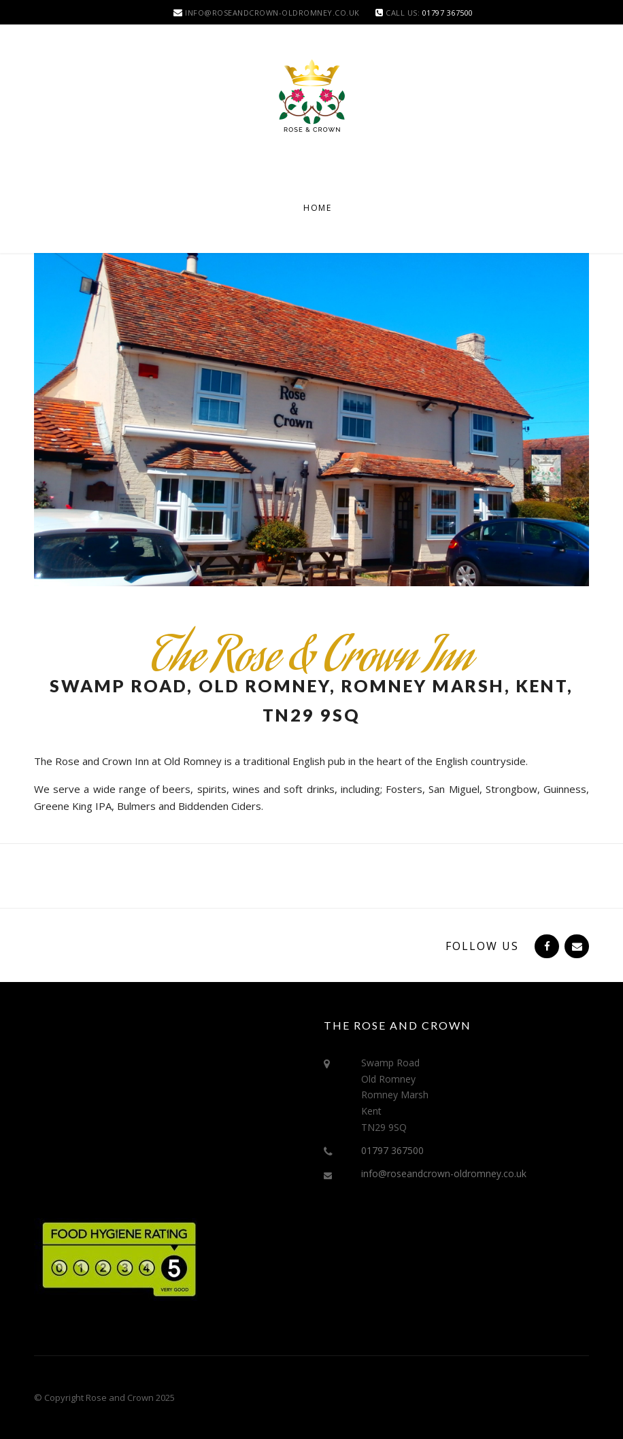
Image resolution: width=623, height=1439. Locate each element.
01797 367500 (392, 1150)
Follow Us (482, 945)
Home (317, 208)
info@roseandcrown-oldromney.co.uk (443, 1173)
